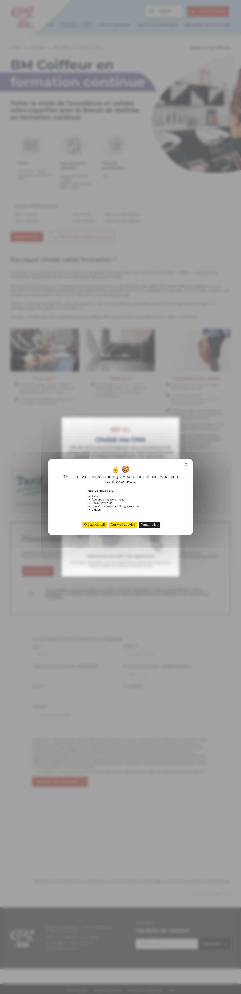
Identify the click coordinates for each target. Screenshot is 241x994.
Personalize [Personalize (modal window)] (149, 524)
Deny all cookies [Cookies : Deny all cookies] (123, 524)
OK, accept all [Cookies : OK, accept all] (94, 524)
